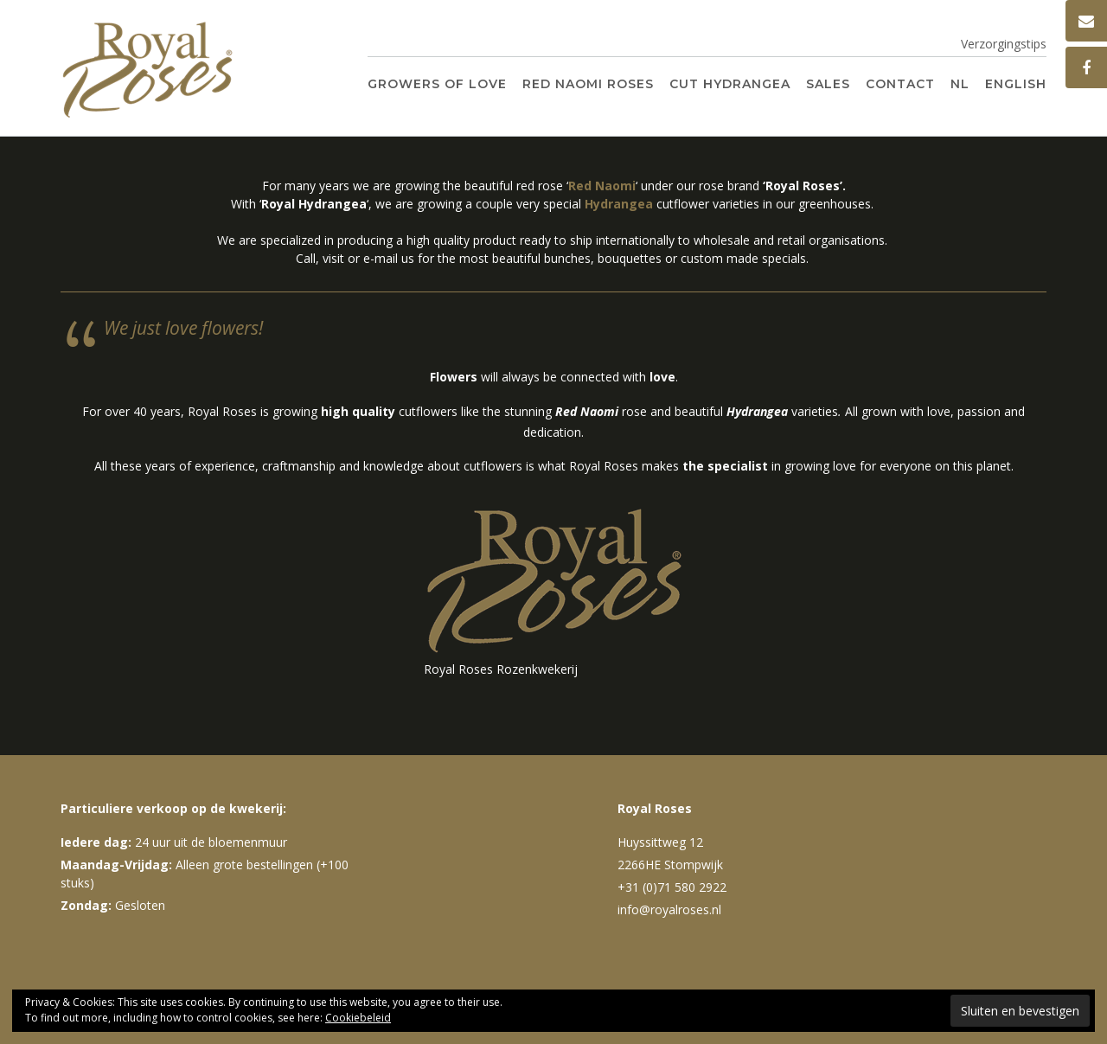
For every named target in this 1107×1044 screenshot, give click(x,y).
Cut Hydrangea (729, 84)
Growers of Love (437, 84)
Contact (900, 84)
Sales (828, 84)
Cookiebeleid (358, 1017)
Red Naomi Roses (588, 84)
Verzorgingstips (1003, 43)
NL (959, 84)
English (1015, 84)
